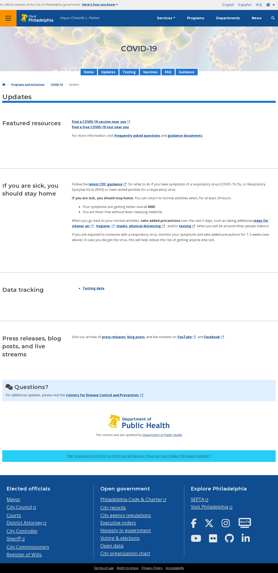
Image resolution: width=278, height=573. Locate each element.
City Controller (22, 531)
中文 (259, 5)
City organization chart (125, 553)
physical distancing (145, 226)
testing (185, 226)
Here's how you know (100, 4)
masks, (122, 226)
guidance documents (185, 135)
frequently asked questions (137, 135)
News (256, 18)
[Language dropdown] (271, 4)
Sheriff (14, 538)
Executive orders (118, 522)
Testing (129, 72)
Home (89, 72)
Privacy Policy (152, 568)
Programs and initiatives (28, 84)
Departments (228, 18)
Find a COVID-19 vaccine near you (99, 121)
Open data (112, 545)
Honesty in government (125, 530)
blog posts (136, 337)
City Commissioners (28, 547)
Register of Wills (24, 554)
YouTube (184, 337)
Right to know (128, 568)
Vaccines (150, 72)
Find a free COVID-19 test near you (100, 127)
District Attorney (24, 522)
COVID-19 (57, 84)
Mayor (13, 499)
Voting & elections (120, 538)
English (228, 5)
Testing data (93, 288)
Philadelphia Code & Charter (131, 499)
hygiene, (103, 226)
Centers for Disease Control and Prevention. (102, 395)
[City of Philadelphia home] (38, 18)
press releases (114, 337)
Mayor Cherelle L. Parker (79, 18)
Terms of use (104, 568)
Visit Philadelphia (209, 506)
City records (113, 507)
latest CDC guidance (105, 184)
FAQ (168, 72)
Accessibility (175, 568)
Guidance (186, 72)
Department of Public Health (162, 435)
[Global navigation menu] (8, 18)
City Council (19, 507)
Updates (108, 72)
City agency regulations (125, 515)
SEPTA (197, 499)
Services (164, 18)
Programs (195, 18)
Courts (14, 515)
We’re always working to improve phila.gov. (139, 456)
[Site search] (273, 18)
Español (245, 5)
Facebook (212, 337)
